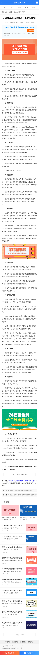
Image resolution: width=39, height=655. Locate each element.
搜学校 (17, 3)
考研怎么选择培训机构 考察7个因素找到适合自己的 (23, 495)
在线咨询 (9, 653)
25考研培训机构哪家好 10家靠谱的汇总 (21, 481)
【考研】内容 (19, 635)
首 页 (5, 7)
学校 (12, 7)
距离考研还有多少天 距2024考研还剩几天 (20, 490)
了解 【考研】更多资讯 (19, 474)
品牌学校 (15, 642)
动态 (26, 7)
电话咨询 (28, 653)
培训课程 (23, 642)
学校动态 (31, 642)
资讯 (33, 7)
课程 (19, 7)
